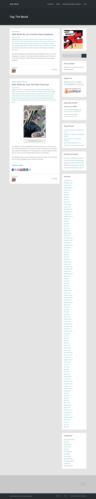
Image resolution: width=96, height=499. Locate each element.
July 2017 (66, 335)
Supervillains (24, 45)
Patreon (48, 95)
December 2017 (68, 324)
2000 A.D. (20, 89)
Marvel (40, 43)
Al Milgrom (21, 39)
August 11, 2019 (16, 37)
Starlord (52, 43)
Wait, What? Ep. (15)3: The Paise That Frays (31, 84)
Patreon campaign (76, 82)
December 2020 (68, 238)
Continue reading (18, 165)
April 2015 (66, 400)
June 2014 (66, 424)
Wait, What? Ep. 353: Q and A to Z (73, 143)
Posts (65, 453)
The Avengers (39, 45)
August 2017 (67, 333)
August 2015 (67, 391)
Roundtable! (67, 458)
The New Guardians (34, 47)
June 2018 (66, 309)
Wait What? (15, 49)
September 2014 (68, 417)
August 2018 (67, 304)
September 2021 (68, 216)
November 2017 (68, 326)
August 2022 (67, 190)
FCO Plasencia (40, 91)
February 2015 (67, 405)
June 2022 (66, 194)
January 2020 (67, 264)
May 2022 (66, 197)
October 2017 (67, 328)
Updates (66, 463)
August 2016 (67, 362)
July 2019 (66, 278)
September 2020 (68, 245)
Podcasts (19, 81)
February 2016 (67, 376)
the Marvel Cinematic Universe (20, 47)
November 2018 (68, 297)
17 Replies (54, 179)
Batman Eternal (38, 89)
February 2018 (67, 319)
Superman (51, 98)
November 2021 (68, 211)
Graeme (44, 41)
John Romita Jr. (16, 95)
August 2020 (67, 247)
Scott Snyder (27, 98)
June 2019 (66, 281)
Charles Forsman (20, 91)
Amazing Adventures (29, 39)
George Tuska (38, 41)
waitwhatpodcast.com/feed (71, 116)
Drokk (65, 442)
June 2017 (66, 338)
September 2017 (68, 331)
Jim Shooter (52, 41)
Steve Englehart (16, 45)
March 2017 (67, 345)
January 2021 (67, 235)
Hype (65, 449)
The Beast (53, 45)
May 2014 (66, 426)
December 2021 (68, 209)
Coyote (50, 39)
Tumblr (80, 67)
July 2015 (66, 393)
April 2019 (66, 285)
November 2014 (68, 412)
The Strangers (43, 47)
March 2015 (67, 402)
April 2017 (66, 343)
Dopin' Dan (23, 41)
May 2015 (66, 398)
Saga (22, 98)
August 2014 (67, 419)
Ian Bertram (27, 93)
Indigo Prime (34, 93)
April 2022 (66, 199)
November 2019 (68, 269)
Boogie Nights (46, 89)
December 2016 (68, 352)
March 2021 (67, 230)
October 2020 (67, 242)
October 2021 (67, 214)
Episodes (14, 81)
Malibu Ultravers (24, 43)
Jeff (48, 41)
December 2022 (68, 180)
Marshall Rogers (33, 43)
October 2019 (67, 271)
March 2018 (67, 316)
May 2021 (66, 226)
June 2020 (66, 252)
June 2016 (66, 367)
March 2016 (67, 374)
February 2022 (67, 204)
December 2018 (68, 295)
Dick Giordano (15, 41)
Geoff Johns (47, 91)
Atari (37, 39)
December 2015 (68, 381)
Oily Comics (23, 95)
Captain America (43, 39)
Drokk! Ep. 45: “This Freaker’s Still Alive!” (74, 145)
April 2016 (66, 371)
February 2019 (67, 290)
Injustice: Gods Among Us (45, 93)
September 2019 (68, 273)
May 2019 (66, 283)
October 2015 (67, 386)
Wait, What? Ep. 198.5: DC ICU (79, 158)
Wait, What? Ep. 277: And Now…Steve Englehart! (34, 34)
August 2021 (67, 218)
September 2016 (68, 359)
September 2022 (68, 187)
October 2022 (67, 185)
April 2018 (66, 314)
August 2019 (67, 276)
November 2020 (68, 240)
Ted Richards (31, 45)
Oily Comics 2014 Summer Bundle (36, 95)
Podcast (18, 98)
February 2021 (67, 233)
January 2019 (67, 292)
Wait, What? (14, 4)
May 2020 (66, 254)
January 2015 (67, 407)
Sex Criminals (35, 98)
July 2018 (66, 307)
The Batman (46, 45)
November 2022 (68, 182)
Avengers (26, 89)
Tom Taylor (50, 100)
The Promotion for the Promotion (38, 100)
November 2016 (68, 355)
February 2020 (68, 261)
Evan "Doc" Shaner (30, 91)
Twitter (73, 67)
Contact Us (50, 4)
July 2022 (66, 192)
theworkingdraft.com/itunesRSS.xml (73, 111)
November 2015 (68, 383)
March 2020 (67, 259)
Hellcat (22, 93)
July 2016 (66, 364)
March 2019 (67, 288)
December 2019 (68, 266)
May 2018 (66, 312)
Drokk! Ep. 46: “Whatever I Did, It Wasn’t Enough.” (72, 135)
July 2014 (66, 422)
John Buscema (16, 43)
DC (53, 39)
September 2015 (68, 388)
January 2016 (67, 379)
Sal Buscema (46, 43)
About (58, 4)
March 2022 (67, 202)
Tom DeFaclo (51, 47)
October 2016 (67, 357)
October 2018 (67, 300)
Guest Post (67, 446)
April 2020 (66, 257)
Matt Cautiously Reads (79, 160)
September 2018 (68, 302)
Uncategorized (16, 31)
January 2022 (67, 206)
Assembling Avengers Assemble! (71, 4)
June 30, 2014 (15, 87)
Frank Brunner (30, 41)
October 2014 (67, 414)
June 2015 (66, 395)
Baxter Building (68, 439)
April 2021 (66, 228)
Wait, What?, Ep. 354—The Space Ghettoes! (72, 139)
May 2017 (66, 340)
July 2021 (66, 221)
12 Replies (54, 69)
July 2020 (66, 249)
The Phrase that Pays (23, 100)
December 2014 (68, 410)
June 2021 (66, 223)
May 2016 (66, 369)
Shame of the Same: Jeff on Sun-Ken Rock (82, 162)
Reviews (66, 456)
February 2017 (67, 347)
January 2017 (67, 350)
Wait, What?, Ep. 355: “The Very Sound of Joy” (74, 131)
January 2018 (67, 321)
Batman (31, 89)
